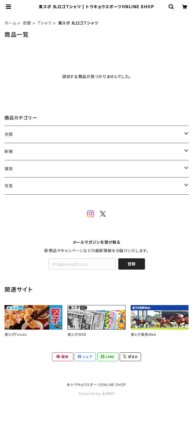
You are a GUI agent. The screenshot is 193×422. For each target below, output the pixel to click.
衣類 (27, 23)
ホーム (10, 23)
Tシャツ (45, 23)
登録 (131, 263)
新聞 (8, 151)
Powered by (97, 394)
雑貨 (8, 168)
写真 (8, 185)
